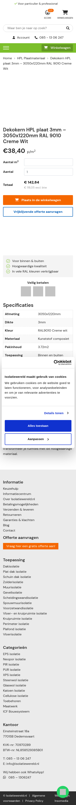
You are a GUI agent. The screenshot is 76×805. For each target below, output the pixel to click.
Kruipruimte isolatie (17, 619)
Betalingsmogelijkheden (20, 504)
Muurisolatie (12, 587)
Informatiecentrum (17, 494)
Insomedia (61, 801)
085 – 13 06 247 (18, 758)
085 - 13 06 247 (49, 37)
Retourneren (12, 515)
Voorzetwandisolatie (18, 608)
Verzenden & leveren (18, 509)
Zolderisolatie (13, 582)
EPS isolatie (11, 654)
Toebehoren (12, 701)
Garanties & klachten (18, 520)
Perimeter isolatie (16, 624)
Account (21, 37)
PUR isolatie (11, 670)
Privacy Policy (34, 801)
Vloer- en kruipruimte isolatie (25, 613)
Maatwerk (10, 706)
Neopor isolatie (14, 659)
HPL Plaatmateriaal (31, 58)
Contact (9, 530)
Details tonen (53, 413)
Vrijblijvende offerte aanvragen (38, 212)
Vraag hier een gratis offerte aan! (30, 546)
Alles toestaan (38, 425)
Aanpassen (38, 439)
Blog (6, 525)
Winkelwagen (57, 48)
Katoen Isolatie (14, 690)
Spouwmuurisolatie (17, 603)
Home (7, 58)
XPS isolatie (11, 675)
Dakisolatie (11, 566)
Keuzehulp (10, 488)
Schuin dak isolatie (17, 577)
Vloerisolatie (12, 634)
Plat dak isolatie (15, 571)
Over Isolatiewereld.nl (19, 499)
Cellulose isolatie (15, 696)
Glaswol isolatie (14, 685)
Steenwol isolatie (15, 680)
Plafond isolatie (14, 629)
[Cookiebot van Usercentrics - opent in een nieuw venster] (54, 362)
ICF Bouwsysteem (16, 711)
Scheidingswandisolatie (20, 598)
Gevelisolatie (12, 592)
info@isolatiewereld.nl (22, 764)
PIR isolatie (11, 664)
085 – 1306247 (17, 777)
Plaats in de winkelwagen (38, 200)
